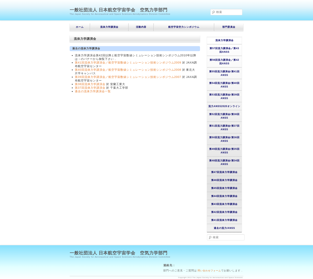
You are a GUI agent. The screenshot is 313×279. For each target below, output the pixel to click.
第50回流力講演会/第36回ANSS (224, 139)
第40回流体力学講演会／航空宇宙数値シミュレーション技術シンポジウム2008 (128, 69)
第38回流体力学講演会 (90, 84)
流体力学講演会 (109, 27)
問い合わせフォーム (209, 270)
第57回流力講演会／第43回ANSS (224, 50)
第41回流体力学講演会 (224, 220)
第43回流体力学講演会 (224, 204)
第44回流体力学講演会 (224, 196)
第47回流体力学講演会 (224, 172)
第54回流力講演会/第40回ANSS (224, 85)
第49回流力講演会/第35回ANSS (224, 151)
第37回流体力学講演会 (90, 87)
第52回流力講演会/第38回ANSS (224, 116)
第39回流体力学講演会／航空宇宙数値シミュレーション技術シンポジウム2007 (128, 76)
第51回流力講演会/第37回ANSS (224, 127)
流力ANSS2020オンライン (224, 106)
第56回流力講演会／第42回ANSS (224, 62)
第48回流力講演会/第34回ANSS (224, 162)
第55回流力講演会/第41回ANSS (224, 73)
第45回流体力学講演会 (224, 188)
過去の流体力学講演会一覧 (93, 91)
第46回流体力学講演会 (224, 180)
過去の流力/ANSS (224, 228)
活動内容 (141, 27)
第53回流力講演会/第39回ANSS (224, 96)
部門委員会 (228, 27)
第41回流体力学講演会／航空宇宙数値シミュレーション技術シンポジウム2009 (128, 62)
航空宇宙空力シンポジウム (183, 27)
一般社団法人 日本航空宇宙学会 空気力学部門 (118, 9)
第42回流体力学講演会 (224, 212)
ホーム (80, 27)
